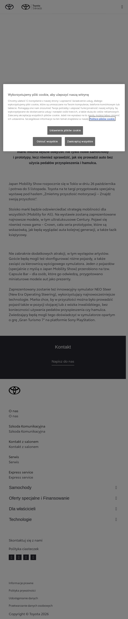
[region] (64, 117)
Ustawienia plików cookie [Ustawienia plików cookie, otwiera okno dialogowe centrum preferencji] (65, 130)
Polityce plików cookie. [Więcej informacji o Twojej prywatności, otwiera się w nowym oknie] (102, 118)
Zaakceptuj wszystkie (80, 141)
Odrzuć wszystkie (47, 141)
